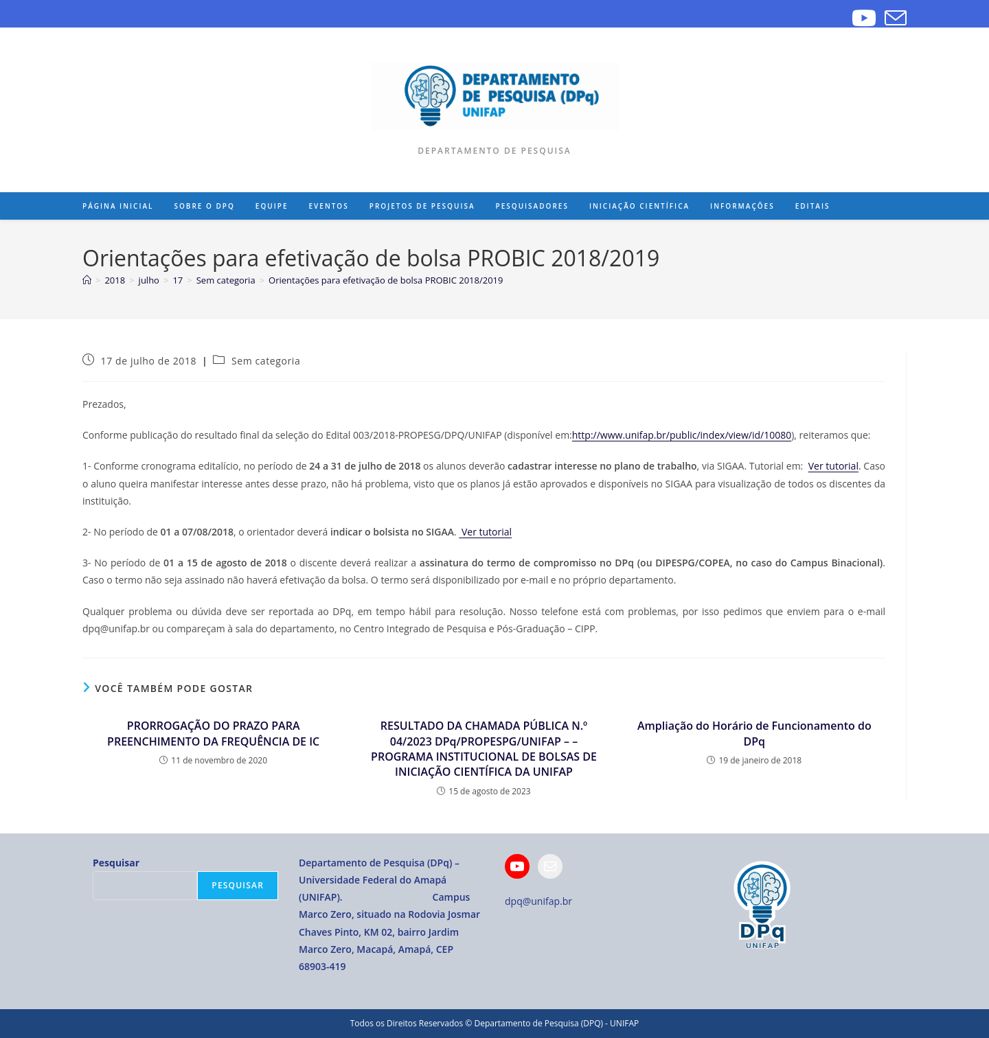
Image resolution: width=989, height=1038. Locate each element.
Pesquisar (116, 862)
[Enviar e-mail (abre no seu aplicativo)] (893, 18)
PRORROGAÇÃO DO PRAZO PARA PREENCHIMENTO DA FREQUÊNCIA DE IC (213, 733)
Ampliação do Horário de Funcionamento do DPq (754, 733)
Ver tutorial (833, 465)
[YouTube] (864, 18)
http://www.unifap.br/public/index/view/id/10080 (681, 434)
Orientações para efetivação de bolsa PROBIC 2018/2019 (386, 280)
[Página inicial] (86, 280)
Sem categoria (265, 360)
